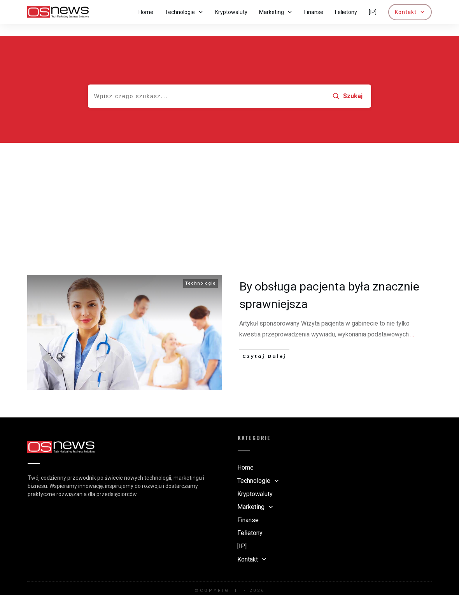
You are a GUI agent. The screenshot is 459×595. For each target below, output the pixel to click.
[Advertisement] (229, 189)
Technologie (200, 271)
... (412, 322)
